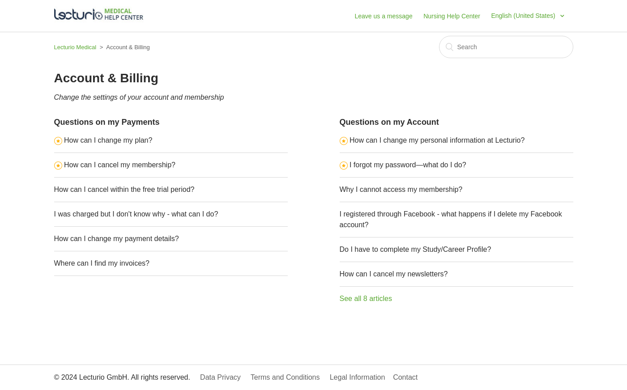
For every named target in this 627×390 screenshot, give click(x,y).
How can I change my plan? (108, 140)
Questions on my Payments (107, 122)
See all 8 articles (366, 298)
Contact (409, 377)
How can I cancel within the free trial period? (124, 189)
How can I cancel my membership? (119, 165)
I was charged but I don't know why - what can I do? (136, 214)
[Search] (506, 47)
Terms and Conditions (289, 377)
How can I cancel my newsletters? (394, 274)
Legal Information (361, 377)
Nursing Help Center (451, 16)
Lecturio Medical (75, 47)
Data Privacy (224, 377)
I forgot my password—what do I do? (408, 165)
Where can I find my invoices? (101, 263)
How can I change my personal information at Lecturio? (437, 140)
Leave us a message (383, 16)
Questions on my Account (389, 122)
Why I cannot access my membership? (401, 189)
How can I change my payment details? (116, 238)
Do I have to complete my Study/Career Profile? (415, 249)
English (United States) (524, 15)
